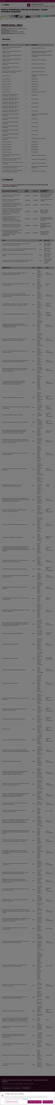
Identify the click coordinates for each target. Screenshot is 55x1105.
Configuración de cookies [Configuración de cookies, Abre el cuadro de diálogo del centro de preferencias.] (11, 1103)
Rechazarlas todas (47, 1103)
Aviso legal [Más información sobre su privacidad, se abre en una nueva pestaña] (25, 1100)
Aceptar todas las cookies (34, 1103)
